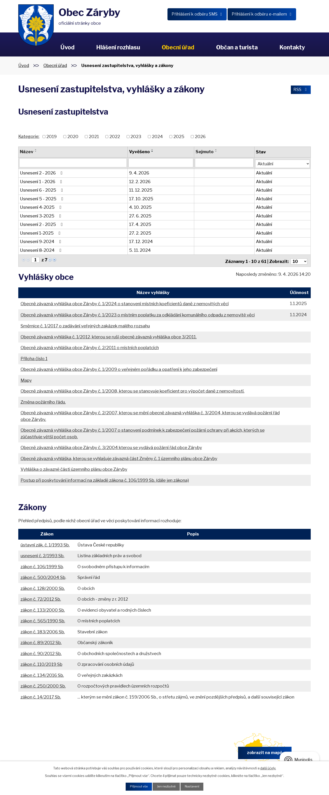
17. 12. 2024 (141, 241)
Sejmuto (204, 151)
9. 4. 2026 (139, 172)
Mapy (26, 378)
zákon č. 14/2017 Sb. (41, 695)
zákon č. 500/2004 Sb (43, 575)
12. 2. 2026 (139, 180)
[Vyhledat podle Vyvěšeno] (160, 162)
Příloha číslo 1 (34, 356)
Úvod (67, 47)
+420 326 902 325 (111, 752)
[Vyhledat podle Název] (73, 162)
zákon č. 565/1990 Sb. (43, 618)
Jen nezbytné (166, 786)
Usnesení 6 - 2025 (42, 189)
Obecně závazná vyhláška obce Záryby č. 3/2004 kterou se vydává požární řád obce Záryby (111, 445)
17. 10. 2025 (141, 198)
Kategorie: (28, 136)
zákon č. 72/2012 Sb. (41, 597)
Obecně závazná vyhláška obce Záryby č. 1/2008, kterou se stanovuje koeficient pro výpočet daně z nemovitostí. (132, 389)
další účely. (268, 768)
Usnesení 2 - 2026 (42, 172)
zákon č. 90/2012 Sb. (41, 651)
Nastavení (193, 786)
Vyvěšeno (139, 151)
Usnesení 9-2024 (41, 241)
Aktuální (263, 172)
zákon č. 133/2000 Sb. (43, 608)
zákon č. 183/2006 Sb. (43, 629)
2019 (51, 136)
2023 (135, 136)
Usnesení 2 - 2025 (42, 223)
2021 (94, 136)
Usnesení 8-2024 (41, 249)
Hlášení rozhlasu (118, 47)
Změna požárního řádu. (43, 399)
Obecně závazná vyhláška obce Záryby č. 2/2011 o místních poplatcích (90, 345)
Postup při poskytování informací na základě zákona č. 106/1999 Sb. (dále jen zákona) (105, 478)
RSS (300, 90)
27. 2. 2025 (140, 232)
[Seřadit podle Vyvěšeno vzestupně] (152, 149)
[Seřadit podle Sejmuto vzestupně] (215, 149)
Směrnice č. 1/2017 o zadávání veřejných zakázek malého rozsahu (85, 324)
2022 (114, 136)
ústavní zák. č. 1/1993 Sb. (45, 543)
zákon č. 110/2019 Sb (41, 662)
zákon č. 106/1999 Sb (42, 564)
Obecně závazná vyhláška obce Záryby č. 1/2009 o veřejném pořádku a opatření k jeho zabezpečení (119, 367)
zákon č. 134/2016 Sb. (42, 673)
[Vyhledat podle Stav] (282, 162)
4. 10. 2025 (140, 206)
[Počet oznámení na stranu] (298, 259)
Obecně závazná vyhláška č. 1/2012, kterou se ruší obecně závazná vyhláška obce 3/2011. (109, 334)
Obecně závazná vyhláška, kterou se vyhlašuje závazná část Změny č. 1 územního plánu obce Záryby (119, 456)
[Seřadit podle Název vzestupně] (35, 149)
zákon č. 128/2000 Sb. (43, 586)
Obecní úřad (178, 47)
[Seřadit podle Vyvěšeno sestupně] (152, 151)
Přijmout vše (137, 786)
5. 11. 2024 (140, 249)
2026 (200, 136)
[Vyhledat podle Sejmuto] (223, 162)
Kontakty (292, 47)
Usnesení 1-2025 (41, 232)
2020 (72, 136)
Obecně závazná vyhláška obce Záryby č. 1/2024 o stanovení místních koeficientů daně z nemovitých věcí (125, 301)
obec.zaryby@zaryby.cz (187, 752)
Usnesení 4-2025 (41, 206)
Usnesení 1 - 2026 (42, 180)
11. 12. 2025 (140, 189)
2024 (157, 136)
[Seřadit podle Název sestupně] (35, 151)
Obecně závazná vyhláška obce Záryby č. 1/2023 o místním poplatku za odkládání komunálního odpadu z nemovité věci (138, 313)
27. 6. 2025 (140, 215)
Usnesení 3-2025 (41, 215)
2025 (178, 136)
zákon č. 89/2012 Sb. (41, 640)
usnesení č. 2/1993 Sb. (42, 553)
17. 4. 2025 (140, 223)
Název (26, 151)
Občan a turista (237, 47)
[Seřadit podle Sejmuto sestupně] (215, 151)
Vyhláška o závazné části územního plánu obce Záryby (74, 467)
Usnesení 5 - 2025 (42, 198)
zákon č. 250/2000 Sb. (43, 684)
